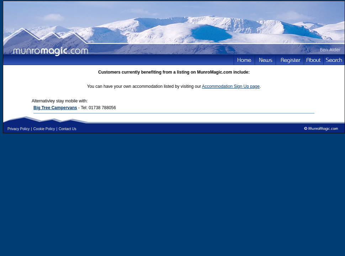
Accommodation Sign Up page (231, 86)
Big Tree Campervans (55, 107)
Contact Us (67, 129)
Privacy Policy (18, 129)
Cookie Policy (44, 129)
